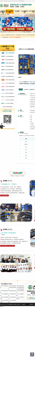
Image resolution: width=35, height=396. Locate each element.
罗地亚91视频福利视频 (9, 73)
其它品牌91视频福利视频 (7, 106)
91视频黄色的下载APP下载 (10, 34)
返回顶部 (32, 355)
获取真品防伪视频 (4, 195)
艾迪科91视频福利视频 (9, 86)
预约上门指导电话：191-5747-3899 (7, 245)
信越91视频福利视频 (9, 66)
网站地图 (31, 304)
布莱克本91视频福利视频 (10, 89)
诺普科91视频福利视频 (9, 79)
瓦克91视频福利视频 (9, 56)
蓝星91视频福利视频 (9, 69)
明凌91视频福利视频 (9, 76)
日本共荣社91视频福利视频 (10, 103)
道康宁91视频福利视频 (31, 34)
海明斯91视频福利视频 (9, 63)
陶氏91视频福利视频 (9, 59)
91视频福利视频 (5, 37)
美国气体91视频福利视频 (10, 93)
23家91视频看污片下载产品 (20, 34)
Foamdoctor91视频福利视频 (10, 99)
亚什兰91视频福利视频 (9, 83)
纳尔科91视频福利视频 (9, 96)
